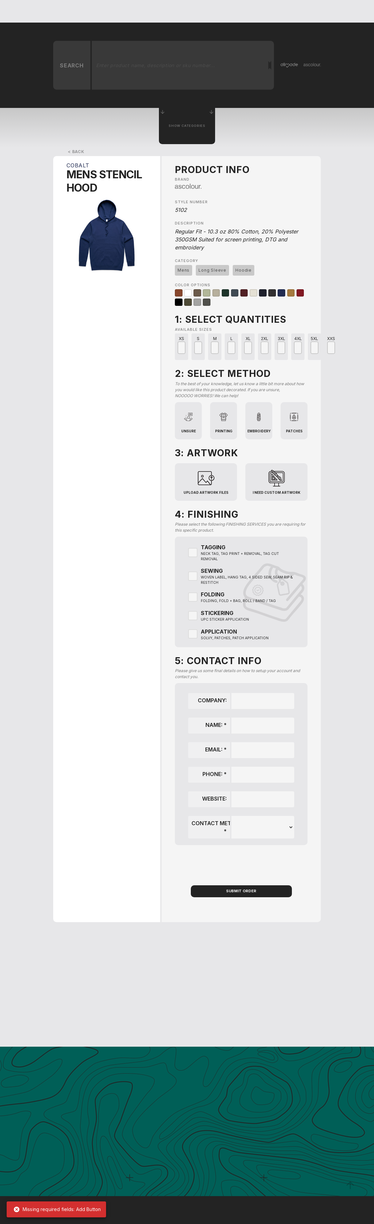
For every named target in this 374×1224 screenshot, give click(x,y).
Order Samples (261, 11)
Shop (330, 11)
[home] (66, 11)
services (171, 11)
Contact (302, 11)
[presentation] (241, 865)
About (201, 11)
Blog (225, 11)
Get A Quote (134, 11)
